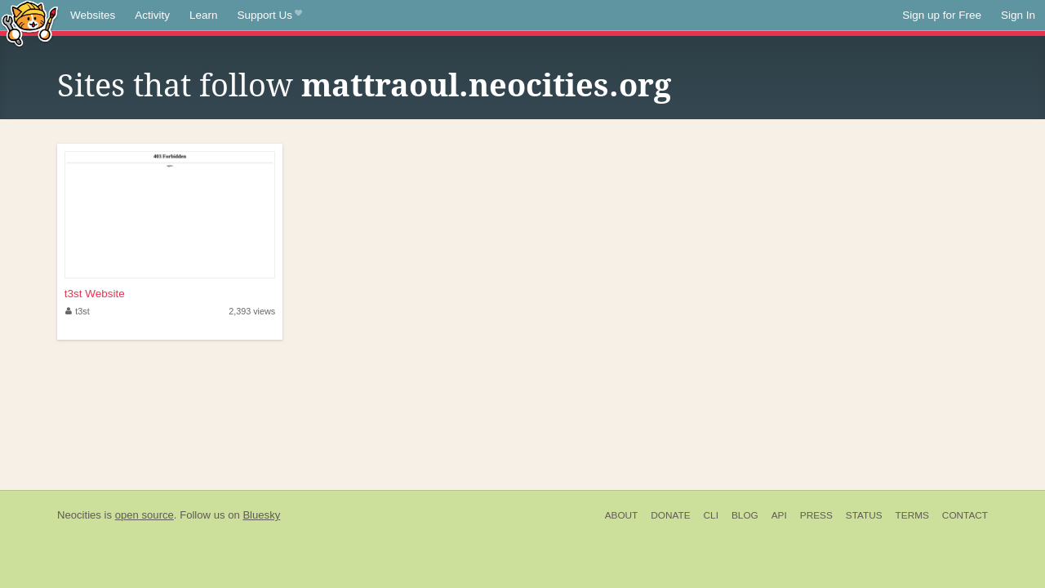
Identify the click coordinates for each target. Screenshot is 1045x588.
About (621, 515)
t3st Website (94, 293)
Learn (203, 15)
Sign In (1018, 15)
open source (144, 515)
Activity (152, 15)
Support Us (270, 15)
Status (864, 515)
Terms (912, 515)
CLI (711, 515)
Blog (745, 515)
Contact (965, 515)
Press (816, 515)
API (779, 515)
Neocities (79, 515)
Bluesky (261, 515)
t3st (77, 311)
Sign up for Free (941, 15)
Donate (670, 515)
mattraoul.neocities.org (486, 86)
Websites (92, 15)
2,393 (252, 311)
